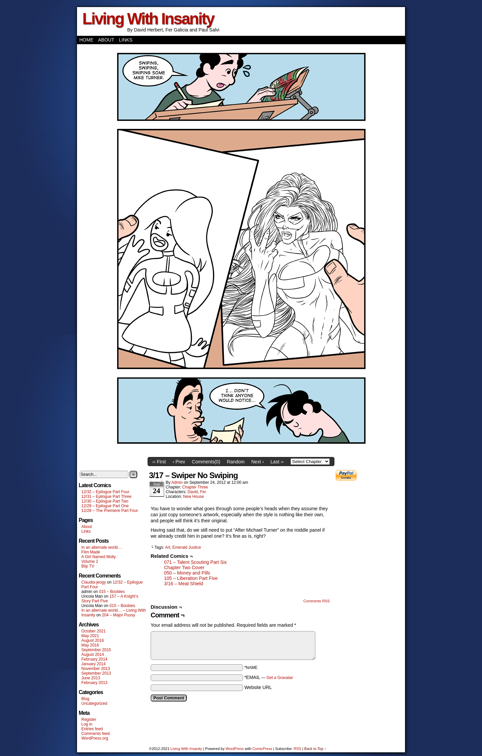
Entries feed (92, 729)
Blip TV (87, 566)
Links (125, 40)
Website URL (258, 687)
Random (236, 461)
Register (88, 719)
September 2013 (96, 673)
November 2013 (95, 668)
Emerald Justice (186, 547)
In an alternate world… (101, 547)
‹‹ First (159, 461)
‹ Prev (179, 461)
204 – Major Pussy (118, 615)
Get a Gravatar (279, 677)
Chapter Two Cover (184, 567)
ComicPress (262, 749)
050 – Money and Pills (187, 573)
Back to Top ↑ (315, 749)
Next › (257, 461)
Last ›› (277, 461)
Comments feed (95, 733)
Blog (85, 698)
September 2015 (96, 650)
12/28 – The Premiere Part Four (109, 510)
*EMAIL (268, 677)
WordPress (235, 749)
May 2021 (90, 635)
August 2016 (92, 640)
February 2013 (94, 682)
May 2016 (90, 645)
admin (177, 482)
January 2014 (93, 664)
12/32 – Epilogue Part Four (105, 491)
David (192, 491)
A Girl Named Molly (98, 556)
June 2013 (90, 678)
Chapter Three (195, 487)
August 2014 (92, 654)
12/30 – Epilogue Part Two (105, 501)
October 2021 (93, 631)
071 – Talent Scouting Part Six (195, 562)
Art (167, 547)
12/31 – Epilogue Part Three (106, 496)
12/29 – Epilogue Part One (105, 506)
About (106, 40)
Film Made (90, 552)
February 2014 (94, 659)
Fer (203, 491)
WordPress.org (94, 738)
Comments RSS (316, 601)
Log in (86, 724)
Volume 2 (89, 561)
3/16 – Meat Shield (183, 583)
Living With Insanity (148, 18)
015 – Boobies (112, 591)
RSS (297, 749)
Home (86, 40)
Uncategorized (94, 703)
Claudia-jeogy (93, 582)
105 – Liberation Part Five (191, 578)
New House (193, 496)
